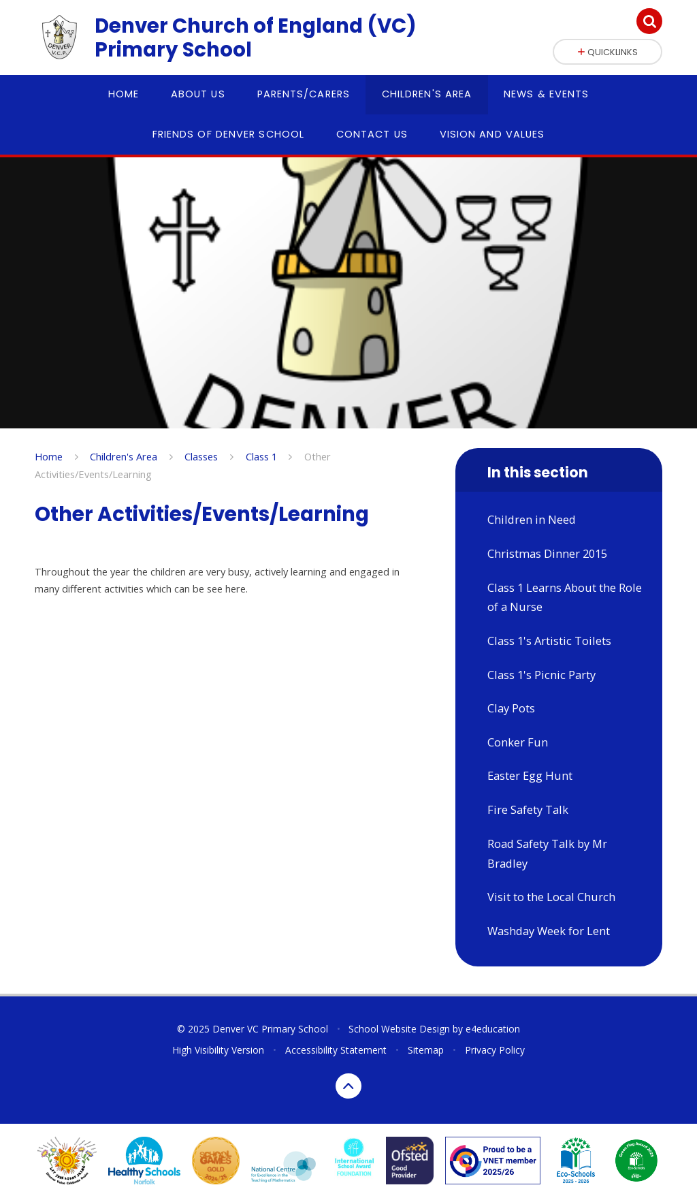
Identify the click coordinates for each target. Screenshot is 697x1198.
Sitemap (426, 1049)
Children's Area (123, 456)
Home (49, 456)
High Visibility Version (218, 1049)
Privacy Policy (495, 1049)
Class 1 (261, 456)
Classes (201, 456)
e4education (493, 1028)
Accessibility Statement (336, 1049)
